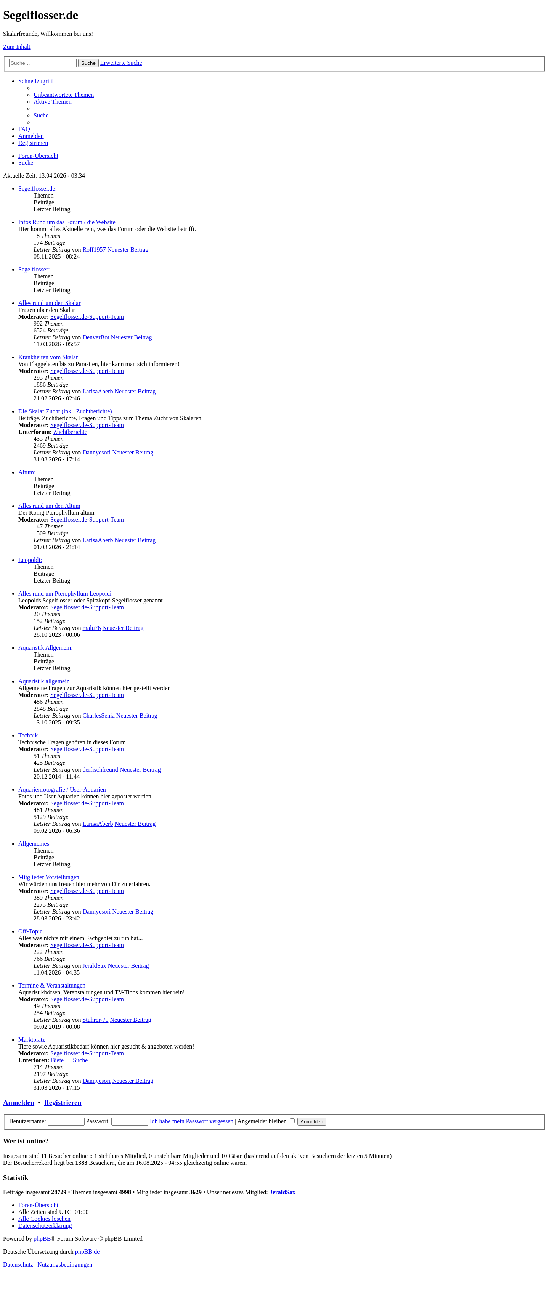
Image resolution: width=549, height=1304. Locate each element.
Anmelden (18, 1102)
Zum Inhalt (16, 46)
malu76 (91, 628)
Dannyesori (96, 452)
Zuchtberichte (70, 432)
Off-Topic (30, 931)
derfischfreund (100, 769)
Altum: (26, 472)
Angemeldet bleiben (266, 1121)
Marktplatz (31, 1039)
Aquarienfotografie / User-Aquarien (62, 789)
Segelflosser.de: (37, 188)
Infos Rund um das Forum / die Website (67, 222)
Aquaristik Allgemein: (45, 647)
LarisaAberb (97, 391)
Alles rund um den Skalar (49, 303)
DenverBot (95, 337)
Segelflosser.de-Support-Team (87, 316)
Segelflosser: (34, 269)
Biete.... (60, 1060)
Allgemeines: (34, 843)
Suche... (82, 1060)
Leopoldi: (30, 560)
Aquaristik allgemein (44, 681)
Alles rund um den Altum (49, 506)
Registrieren (62, 1102)
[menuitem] (64, 95)
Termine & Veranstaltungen (51, 985)
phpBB (42, 1238)
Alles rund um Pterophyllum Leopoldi (64, 593)
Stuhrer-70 (95, 1020)
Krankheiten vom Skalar (48, 357)
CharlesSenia (98, 715)
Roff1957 (94, 249)
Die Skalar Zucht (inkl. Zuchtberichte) (65, 411)
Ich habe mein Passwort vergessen (191, 1121)
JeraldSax (94, 965)
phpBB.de (87, 1251)
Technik (28, 735)
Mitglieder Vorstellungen (48, 877)
